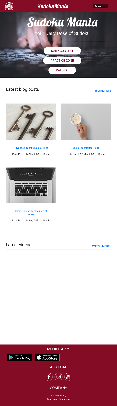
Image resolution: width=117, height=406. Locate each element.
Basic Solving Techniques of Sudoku (31, 212)
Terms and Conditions (58, 399)
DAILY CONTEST (62, 51)
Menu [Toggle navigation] (100, 6)
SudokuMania (53, 6)
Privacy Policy (58, 395)
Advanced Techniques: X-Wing (31, 147)
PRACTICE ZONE (62, 60)
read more (103, 91)
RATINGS (62, 70)
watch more (101, 246)
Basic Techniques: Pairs (86, 147)
